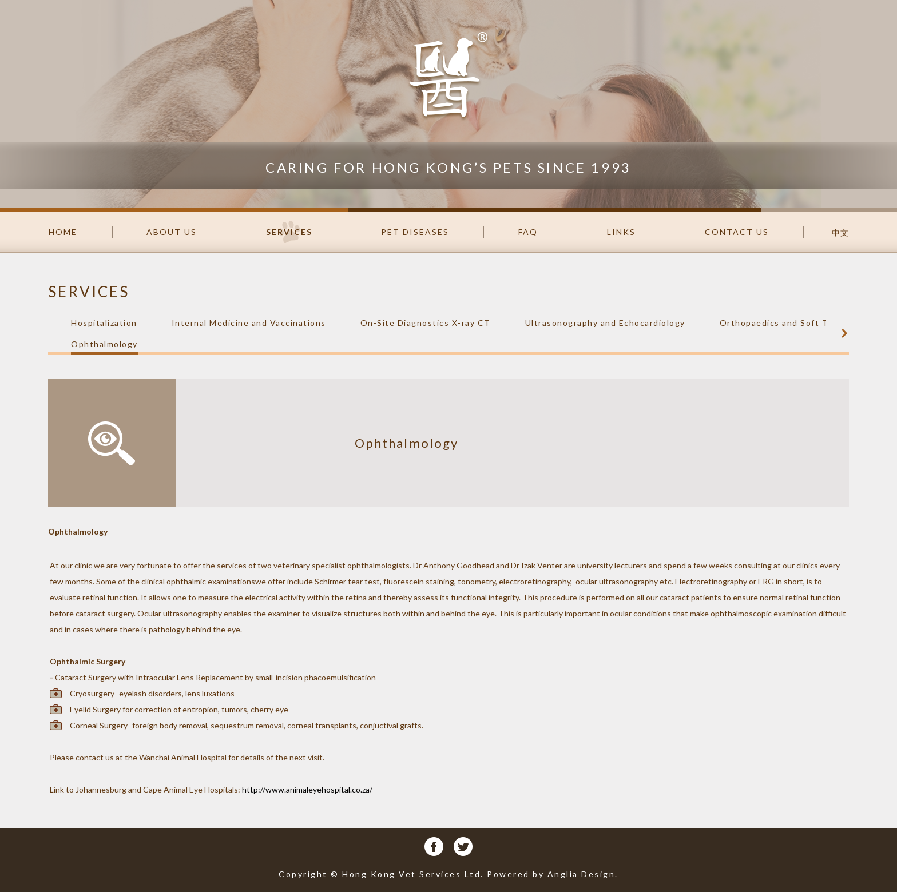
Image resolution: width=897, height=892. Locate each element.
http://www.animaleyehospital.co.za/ (307, 789)
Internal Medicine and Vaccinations (249, 323)
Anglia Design (581, 874)
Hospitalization (104, 323)
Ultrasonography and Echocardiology (605, 323)
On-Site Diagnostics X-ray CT (425, 323)
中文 (840, 232)
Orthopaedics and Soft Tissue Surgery (804, 323)
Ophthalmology (104, 344)
